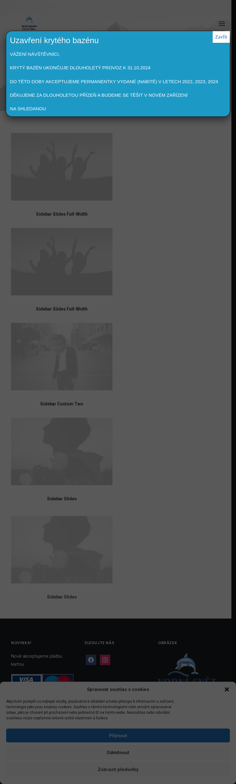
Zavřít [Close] (221, 36)
